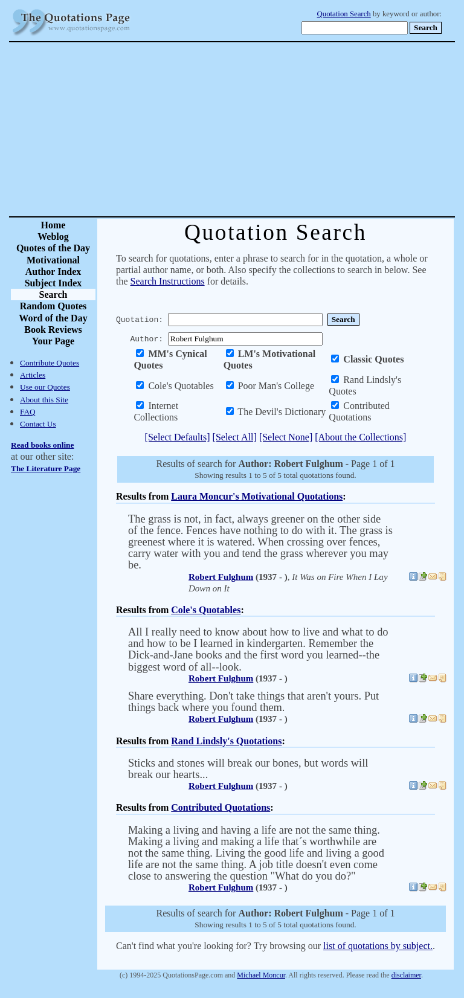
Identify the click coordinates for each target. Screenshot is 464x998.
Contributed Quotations (220, 807)
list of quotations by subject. (378, 946)
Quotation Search (344, 14)
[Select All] (235, 437)
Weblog (53, 236)
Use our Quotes (45, 386)
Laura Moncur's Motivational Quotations (257, 496)
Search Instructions (167, 281)
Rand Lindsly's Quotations (226, 741)
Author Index (53, 271)
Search (53, 294)
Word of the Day (53, 318)
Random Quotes (53, 306)
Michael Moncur (261, 975)
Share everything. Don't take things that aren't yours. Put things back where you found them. (253, 701)
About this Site (44, 399)
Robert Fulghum (220, 577)
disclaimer (406, 975)
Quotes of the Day (53, 248)
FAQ (28, 411)
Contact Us (38, 423)
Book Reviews (53, 329)
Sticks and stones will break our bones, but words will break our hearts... (248, 769)
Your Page (53, 341)
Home (53, 225)
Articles (32, 374)
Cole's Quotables (205, 610)
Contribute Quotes (49, 362)
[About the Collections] (360, 437)
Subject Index (53, 283)
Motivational (53, 260)
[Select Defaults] (177, 437)
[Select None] (285, 437)
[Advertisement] (274, 129)
